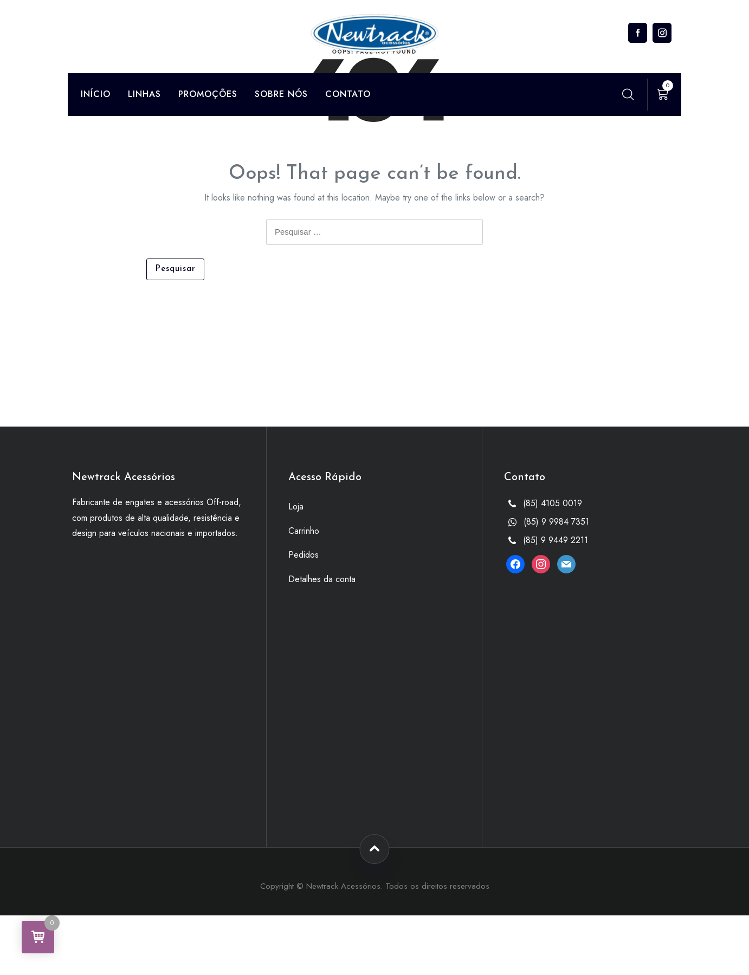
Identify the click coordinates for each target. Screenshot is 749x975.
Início (96, 94)
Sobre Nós (281, 94)
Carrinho (303, 531)
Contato (348, 94)
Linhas (144, 94)
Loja (296, 506)
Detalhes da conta (322, 579)
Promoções (207, 94)
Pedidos (303, 554)
